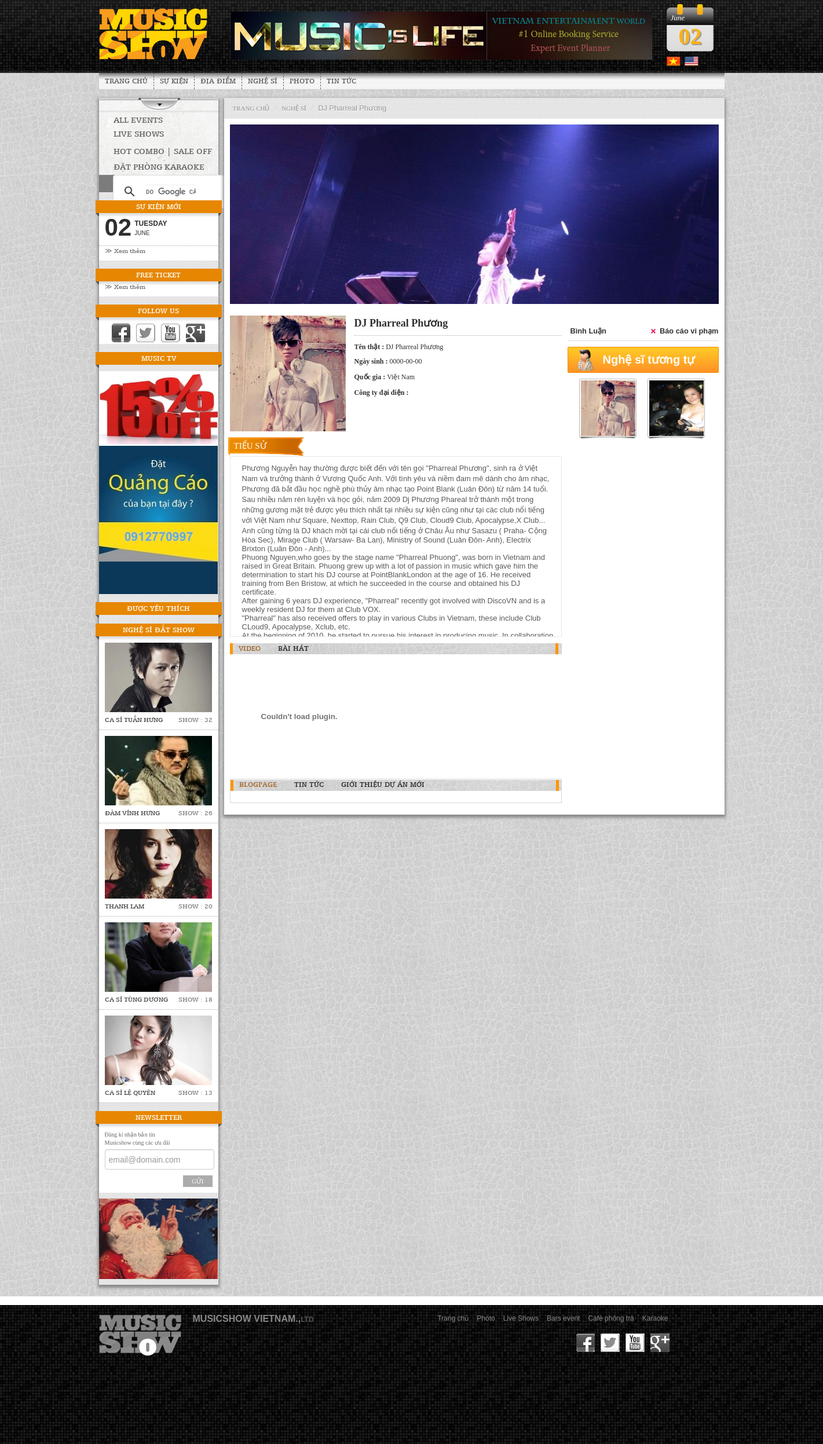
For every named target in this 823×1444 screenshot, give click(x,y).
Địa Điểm (218, 80)
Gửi (198, 1181)
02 (690, 36)
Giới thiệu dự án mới (383, 784)
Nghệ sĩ (262, 80)
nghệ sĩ (293, 108)
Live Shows (139, 133)
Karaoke (655, 1318)
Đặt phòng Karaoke (159, 166)
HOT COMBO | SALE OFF (163, 150)
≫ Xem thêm (125, 250)
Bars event (563, 1318)
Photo (302, 80)
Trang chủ (126, 80)
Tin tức (341, 80)
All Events (138, 119)
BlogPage (258, 784)
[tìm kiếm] (171, 192)
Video (250, 648)
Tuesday (150, 223)
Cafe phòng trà (611, 1318)
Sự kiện (174, 80)
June (141, 233)
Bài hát (293, 648)
